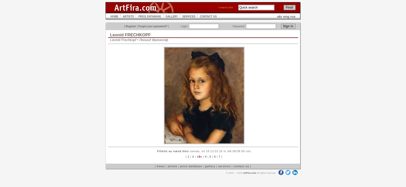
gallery (210, 166)
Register (131, 26)
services (224, 166)
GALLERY (172, 16)
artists (172, 166)
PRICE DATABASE (149, 16)
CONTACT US (208, 16)
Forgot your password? (152, 26)
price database (191, 166)
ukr (279, 16)
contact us (241, 166)
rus (292, 16)
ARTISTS (128, 16)
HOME (114, 16)
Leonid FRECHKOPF (130, 35)
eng (286, 16)
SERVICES (188, 16)
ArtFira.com (249, 173)
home (161, 166)
